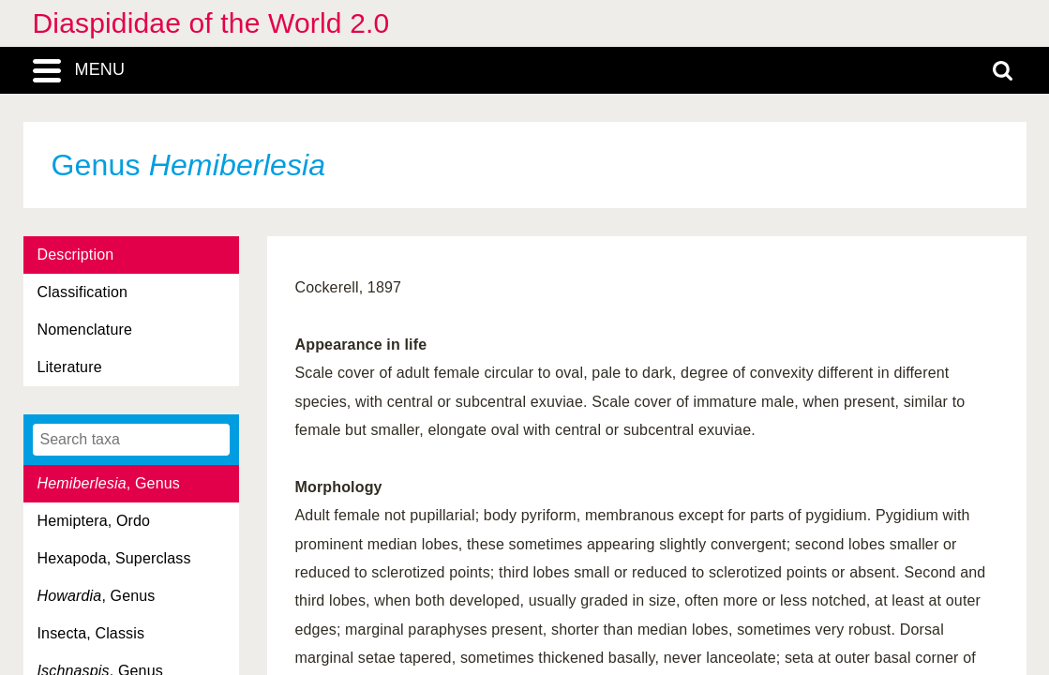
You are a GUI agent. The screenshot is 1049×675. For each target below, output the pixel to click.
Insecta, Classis (91, 633)
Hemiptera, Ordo (94, 521)
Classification (82, 292)
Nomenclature (85, 330)
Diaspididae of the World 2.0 (211, 23)
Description (75, 254)
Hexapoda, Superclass (114, 558)
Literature (69, 367)
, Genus (108, 483)
